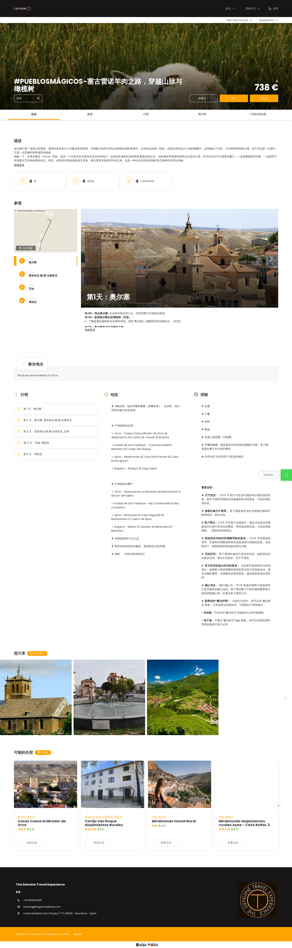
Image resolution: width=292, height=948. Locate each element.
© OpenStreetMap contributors (30, 210)
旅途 (33, 114)
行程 (146, 114)
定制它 (264, 98)
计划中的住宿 (258, 114)
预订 (234, 98)
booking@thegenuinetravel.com (42, 906)
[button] (19, 165)
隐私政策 (77, 934)
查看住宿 (32, 843)
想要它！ (203, 98)
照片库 (202, 114)
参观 (89, 114)
